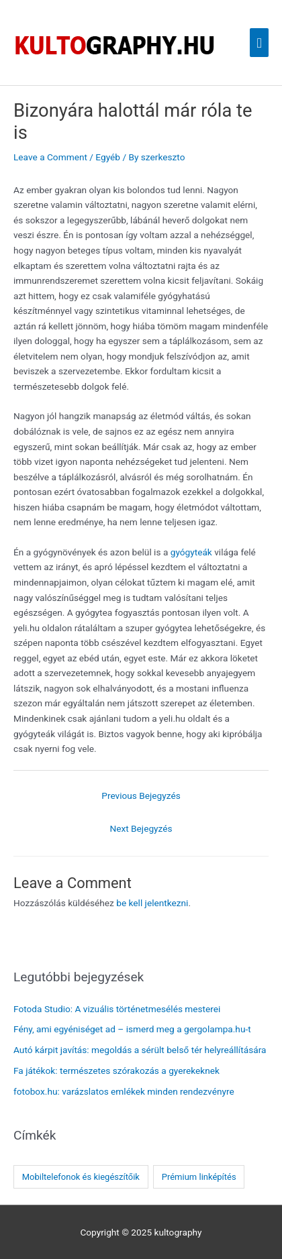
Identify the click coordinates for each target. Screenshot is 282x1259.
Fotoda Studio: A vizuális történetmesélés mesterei (116, 1008)
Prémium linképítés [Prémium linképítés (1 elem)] (199, 1177)
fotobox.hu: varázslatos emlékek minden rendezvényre (123, 1091)
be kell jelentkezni (152, 902)
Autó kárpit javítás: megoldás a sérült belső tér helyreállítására (139, 1049)
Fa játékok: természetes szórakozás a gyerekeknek (116, 1070)
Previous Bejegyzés (140, 795)
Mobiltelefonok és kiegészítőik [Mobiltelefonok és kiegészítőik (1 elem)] (81, 1177)
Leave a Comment (50, 157)
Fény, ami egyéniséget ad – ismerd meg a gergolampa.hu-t (132, 1029)
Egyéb (107, 157)
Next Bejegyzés (140, 828)
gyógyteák (191, 552)
